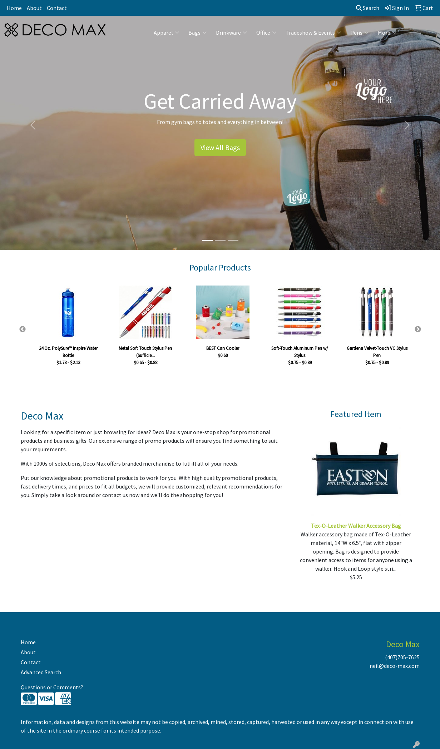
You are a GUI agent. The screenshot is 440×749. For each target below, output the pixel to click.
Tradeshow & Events (313, 32)
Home (14, 7)
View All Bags (220, 147)
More (387, 32)
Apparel (166, 32)
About (34, 7)
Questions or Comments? (52, 687)
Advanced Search (41, 672)
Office (266, 32)
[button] (33, 125)
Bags (197, 32)
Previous (22, 329)
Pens (359, 32)
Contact (57, 7)
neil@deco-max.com (395, 665)
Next (417, 329)
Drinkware (231, 32)
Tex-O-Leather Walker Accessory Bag (356, 525)
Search (367, 7)
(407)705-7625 (402, 657)
